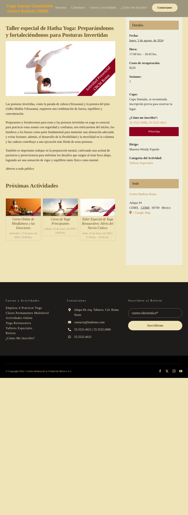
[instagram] (173, 371)
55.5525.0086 (102, 329)
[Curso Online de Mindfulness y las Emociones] (23, 201)
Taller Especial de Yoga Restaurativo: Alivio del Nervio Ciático (97, 223)
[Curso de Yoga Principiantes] (60, 201)
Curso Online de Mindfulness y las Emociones (23, 223)
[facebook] (160, 371)
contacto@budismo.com (89, 322)
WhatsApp (154, 131)
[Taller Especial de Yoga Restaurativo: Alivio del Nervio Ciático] (97, 201)
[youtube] (180, 371)
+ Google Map (141, 212)
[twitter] (166, 371)
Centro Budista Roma (142, 194)
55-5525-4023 (157, 122)
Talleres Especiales (141, 163)
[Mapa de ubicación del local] (154, 240)
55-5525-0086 (138, 122)
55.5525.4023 (82, 329)
